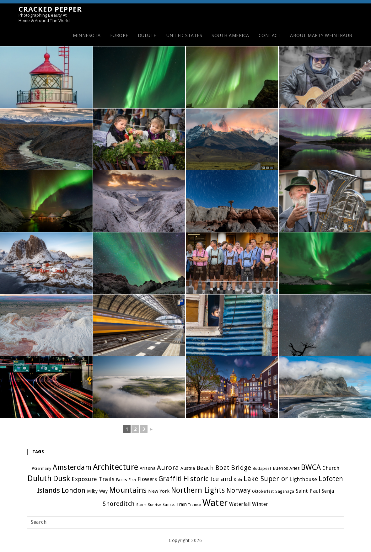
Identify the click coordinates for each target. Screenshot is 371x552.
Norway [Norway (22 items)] (238, 490)
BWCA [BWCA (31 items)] (311, 467)
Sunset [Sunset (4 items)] (169, 504)
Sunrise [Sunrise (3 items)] (154, 505)
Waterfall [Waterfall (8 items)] (240, 504)
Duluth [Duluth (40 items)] (39, 478)
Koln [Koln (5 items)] (238, 479)
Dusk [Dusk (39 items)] (61, 478)
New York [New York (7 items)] (158, 491)
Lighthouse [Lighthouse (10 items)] (304, 479)
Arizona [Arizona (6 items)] (147, 468)
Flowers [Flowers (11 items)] (147, 479)
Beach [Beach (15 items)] (205, 467)
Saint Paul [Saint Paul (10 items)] (308, 491)
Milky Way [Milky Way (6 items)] (97, 491)
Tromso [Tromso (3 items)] (194, 505)
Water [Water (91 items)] (215, 502)
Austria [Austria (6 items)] (187, 468)
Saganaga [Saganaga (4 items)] (285, 491)
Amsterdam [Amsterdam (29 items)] (71, 467)
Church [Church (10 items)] (331, 468)
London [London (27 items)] (73, 490)
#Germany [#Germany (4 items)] (41, 468)
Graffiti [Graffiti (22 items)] (170, 479)
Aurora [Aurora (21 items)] (168, 467)
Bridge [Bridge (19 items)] (241, 467)
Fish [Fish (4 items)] (132, 480)
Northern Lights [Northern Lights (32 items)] (198, 490)
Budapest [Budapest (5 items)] (262, 468)
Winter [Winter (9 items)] (260, 504)
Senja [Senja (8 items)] (328, 491)
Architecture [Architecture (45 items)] (115, 467)
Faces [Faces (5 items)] (121, 479)
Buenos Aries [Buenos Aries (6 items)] (286, 468)
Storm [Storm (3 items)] (141, 505)
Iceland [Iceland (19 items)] (221, 479)
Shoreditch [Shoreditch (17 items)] (118, 503)
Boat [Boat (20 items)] (222, 467)
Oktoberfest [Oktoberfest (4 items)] (263, 491)
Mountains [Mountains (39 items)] (128, 490)
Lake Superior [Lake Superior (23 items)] (266, 479)
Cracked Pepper (50, 14)
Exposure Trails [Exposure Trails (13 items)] (93, 479)
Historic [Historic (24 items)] (196, 479)
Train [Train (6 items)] (181, 504)
